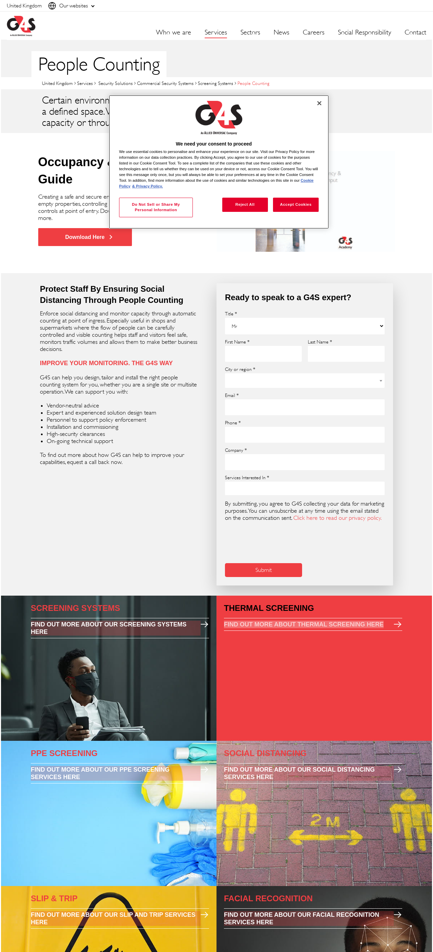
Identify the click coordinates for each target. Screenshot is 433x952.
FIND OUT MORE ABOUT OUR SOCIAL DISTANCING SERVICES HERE (299, 773)
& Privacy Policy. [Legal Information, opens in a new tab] (147, 186)
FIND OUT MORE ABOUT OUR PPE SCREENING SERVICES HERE (100, 773)
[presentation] (276, 541)
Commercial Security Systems (165, 83)
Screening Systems (215, 83)
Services (85, 83)
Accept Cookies (296, 204)
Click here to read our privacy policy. (337, 517)
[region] (219, 162)
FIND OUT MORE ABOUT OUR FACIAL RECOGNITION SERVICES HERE (301, 918)
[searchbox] (231, 488)
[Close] (319, 103)
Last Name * (320, 341)
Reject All (245, 204)
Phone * (233, 422)
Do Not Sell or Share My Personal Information (156, 207)
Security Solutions (115, 83)
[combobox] (305, 380)
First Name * (237, 341)
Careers (313, 32)
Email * (232, 395)
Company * (236, 450)
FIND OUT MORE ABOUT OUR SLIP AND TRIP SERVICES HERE (113, 918)
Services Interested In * (247, 477)
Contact (415, 32)
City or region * (240, 369)
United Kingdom (57, 83)
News (281, 32)
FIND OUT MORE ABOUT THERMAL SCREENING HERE (304, 624)
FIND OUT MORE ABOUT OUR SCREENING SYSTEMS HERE (108, 628)
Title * (231, 313)
